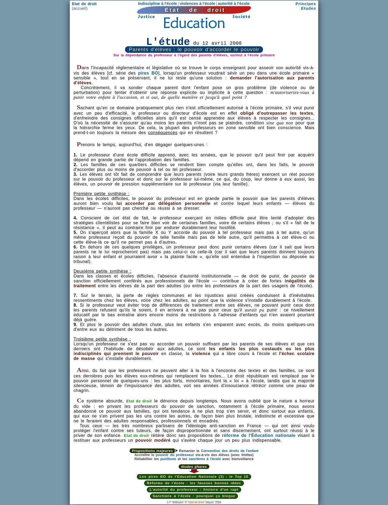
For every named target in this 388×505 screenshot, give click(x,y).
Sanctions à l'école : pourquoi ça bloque (194, 496)
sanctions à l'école (205, 459)
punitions (168, 459)
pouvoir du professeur (175, 455)
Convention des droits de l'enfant (229, 451)
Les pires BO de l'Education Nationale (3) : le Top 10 (194, 477)
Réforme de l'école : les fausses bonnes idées (194, 483)
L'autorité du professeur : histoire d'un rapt (194, 490)
